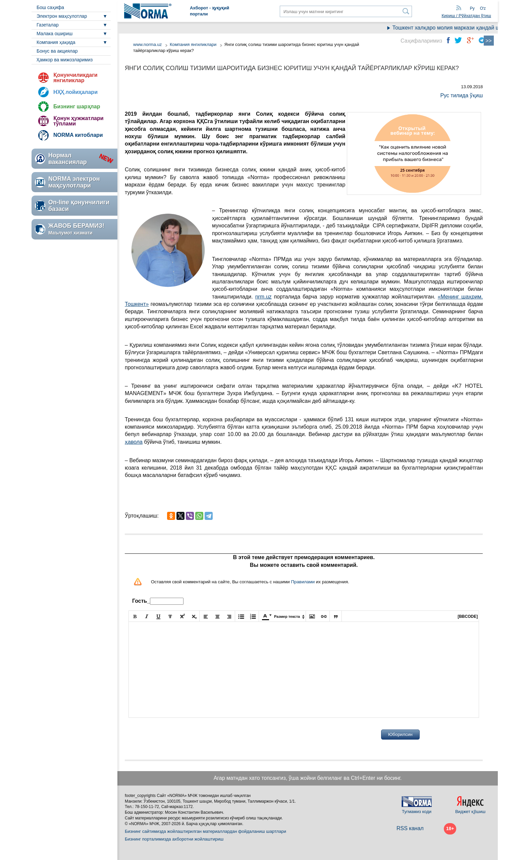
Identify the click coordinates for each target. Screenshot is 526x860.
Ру (472, 8)
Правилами (303, 581)
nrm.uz (263, 297)
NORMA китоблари (78, 135)
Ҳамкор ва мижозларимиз (65, 59)
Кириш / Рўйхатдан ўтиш (466, 15)
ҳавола (134, 442)
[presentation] (179, 734)
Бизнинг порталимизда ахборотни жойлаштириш (174, 839)
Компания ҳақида (56, 42)
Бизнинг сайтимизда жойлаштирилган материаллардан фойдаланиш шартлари (205, 831)
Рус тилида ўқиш (461, 95)
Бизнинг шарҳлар (76, 106)
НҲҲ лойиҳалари (75, 92)
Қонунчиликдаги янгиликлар (75, 77)
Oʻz (483, 8)
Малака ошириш (54, 33)
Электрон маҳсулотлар (62, 16)
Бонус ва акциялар (57, 51)
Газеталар (48, 25)
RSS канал (410, 828)
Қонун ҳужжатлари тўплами (78, 121)
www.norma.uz (147, 44)
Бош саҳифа (50, 7)
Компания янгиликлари (193, 44)
